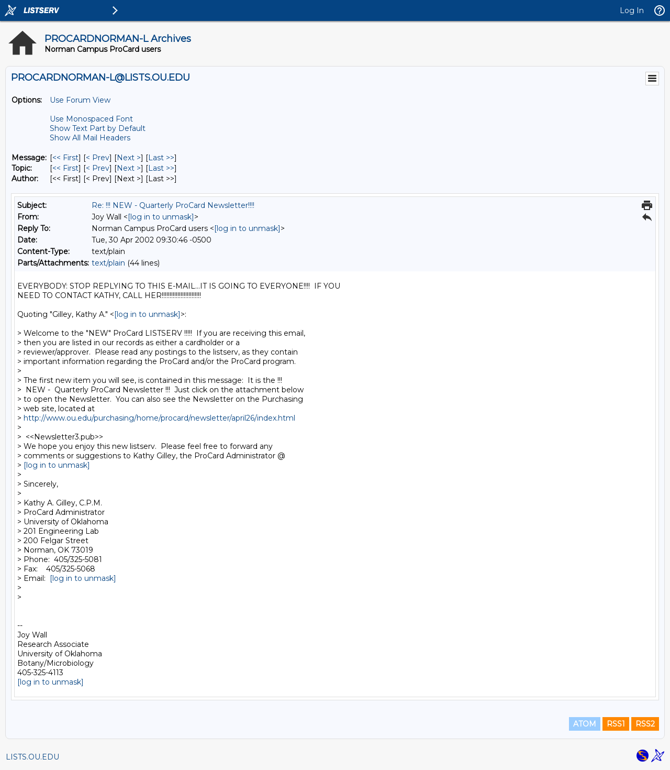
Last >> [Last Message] (161, 157)
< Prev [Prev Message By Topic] (97, 168)
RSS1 (616, 724)
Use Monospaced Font (91, 119)
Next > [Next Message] (129, 157)
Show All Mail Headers (90, 137)
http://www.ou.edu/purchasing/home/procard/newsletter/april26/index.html (159, 418)
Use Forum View (80, 100)
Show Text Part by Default (98, 128)
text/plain (108, 263)
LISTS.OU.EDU (32, 757)
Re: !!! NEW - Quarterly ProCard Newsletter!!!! (173, 205)
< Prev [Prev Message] (97, 157)
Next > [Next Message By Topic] (129, 168)
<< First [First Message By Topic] (65, 168)
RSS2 (645, 724)
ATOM (584, 724)
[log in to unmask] (161, 217)
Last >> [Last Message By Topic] (161, 168)
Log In (632, 10)
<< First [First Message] (65, 157)
